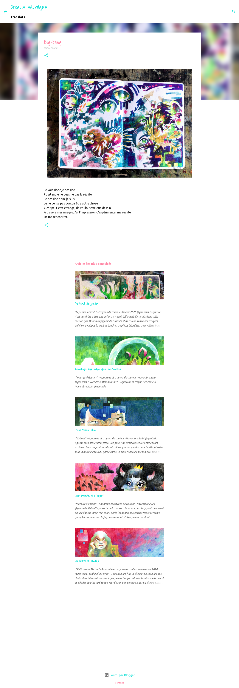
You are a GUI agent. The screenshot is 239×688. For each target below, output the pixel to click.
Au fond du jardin (86, 303)
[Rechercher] (52, 11)
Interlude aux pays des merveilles (98, 369)
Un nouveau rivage (87, 561)
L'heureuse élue (85, 430)
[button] (46, 55)
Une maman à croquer (89, 495)
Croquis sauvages (28, 7)
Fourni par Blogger (119, 675)
